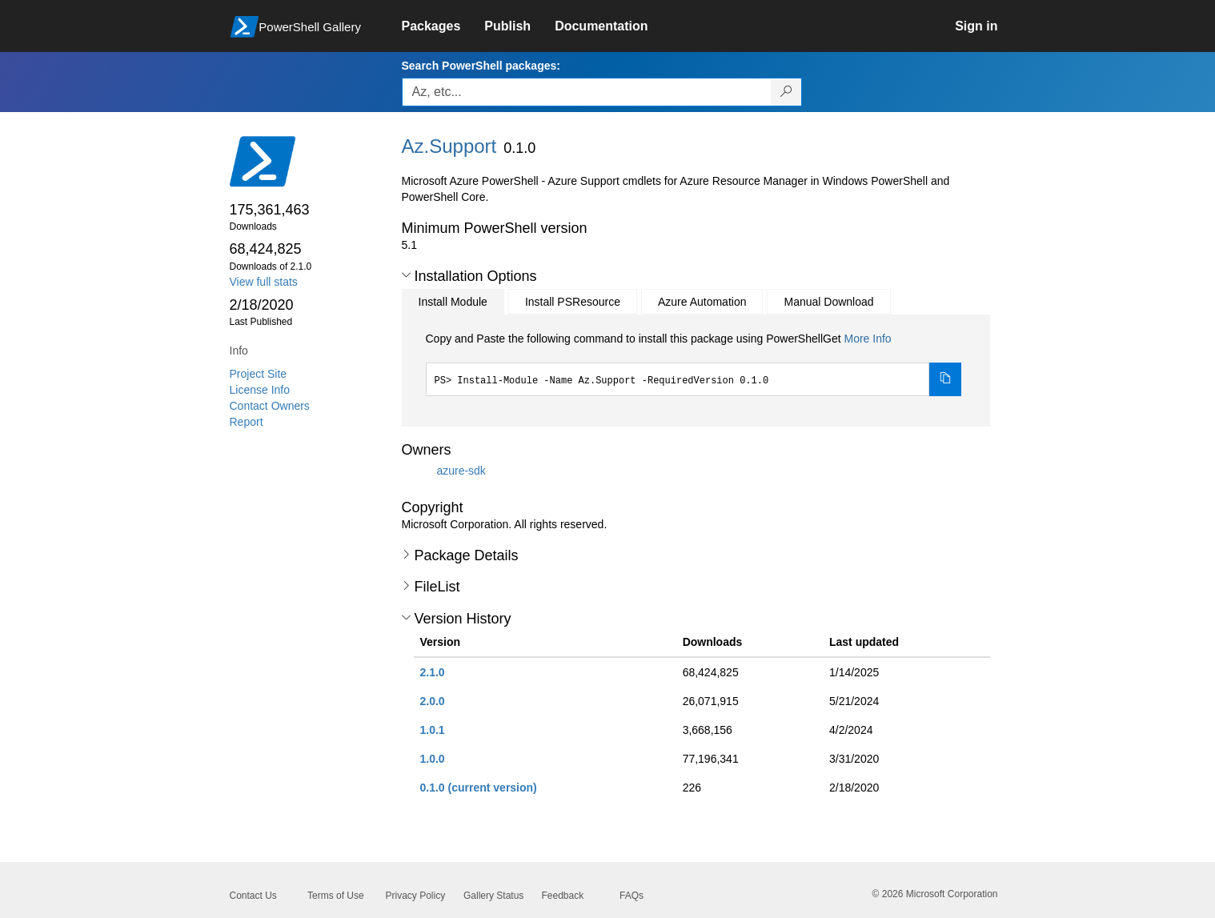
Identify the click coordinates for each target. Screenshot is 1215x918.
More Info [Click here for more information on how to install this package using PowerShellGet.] (867, 338)
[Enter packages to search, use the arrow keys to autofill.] (587, 92)
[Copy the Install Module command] (945, 379)
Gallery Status (493, 895)
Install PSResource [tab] (572, 301)
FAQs (632, 895)
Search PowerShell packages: (481, 65)
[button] (406, 275)
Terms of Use (335, 895)
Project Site (258, 373)
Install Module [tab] (453, 301)
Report (246, 421)
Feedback (563, 895)
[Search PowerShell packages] (786, 92)
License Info (260, 389)
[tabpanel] (694, 363)
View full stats (264, 281)
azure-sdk (460, 469)
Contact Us (253, 895)
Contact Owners (270, 405)
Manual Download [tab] (828, 301)
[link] (443, 26)
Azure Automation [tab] (702, 301)
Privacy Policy (416, 895)
